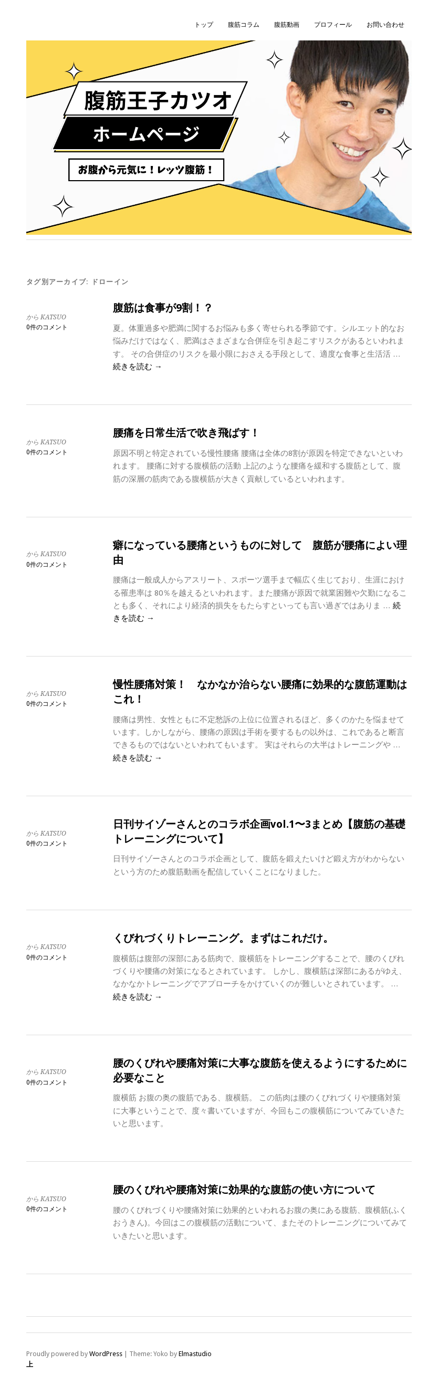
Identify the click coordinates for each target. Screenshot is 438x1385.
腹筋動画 (286, 24)
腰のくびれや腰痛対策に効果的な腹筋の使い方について (244, 1190)
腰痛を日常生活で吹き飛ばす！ (186, 433)
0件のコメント (47, 327)
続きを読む (137, 366)
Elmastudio (195, 1354)
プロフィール (333, 24)
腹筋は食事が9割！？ (163, 308)
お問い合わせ (385, 24)
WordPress (105, 1354)
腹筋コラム (243, 24)
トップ (203, 24)
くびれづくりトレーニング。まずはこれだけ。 (223, 938)
